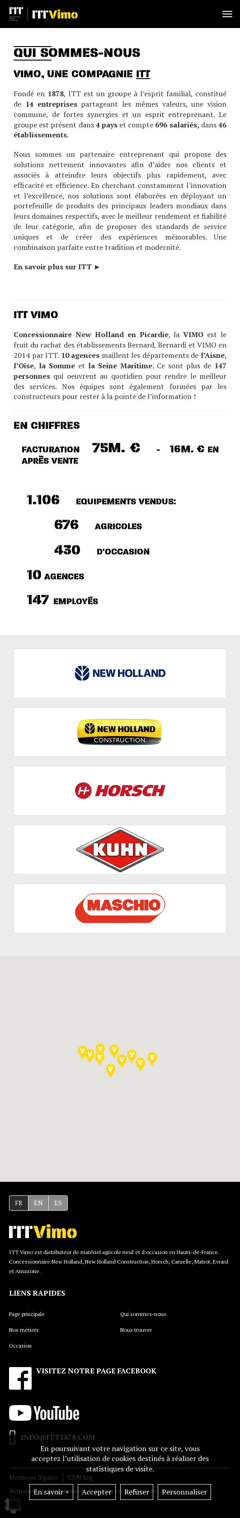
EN (38, 1202)
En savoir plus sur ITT (54, 267)
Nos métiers (24, 1329)
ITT (143, 74)
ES (58, 1202)
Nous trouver (136, 1329)
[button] (114, 1051)
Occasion (20, 1345)
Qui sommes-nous (143, 1314)
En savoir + (51, 1492)
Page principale (27, 1314)
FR (19, 1202)
